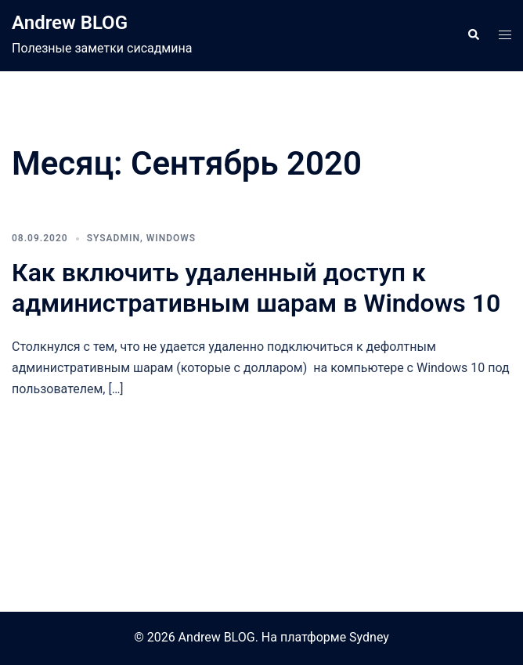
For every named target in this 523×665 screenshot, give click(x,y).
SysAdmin (113, 238)
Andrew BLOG (70, 23)
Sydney (369, 637)
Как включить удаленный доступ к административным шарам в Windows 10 (256, 287)
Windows (171, 238)
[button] (473, 35)
